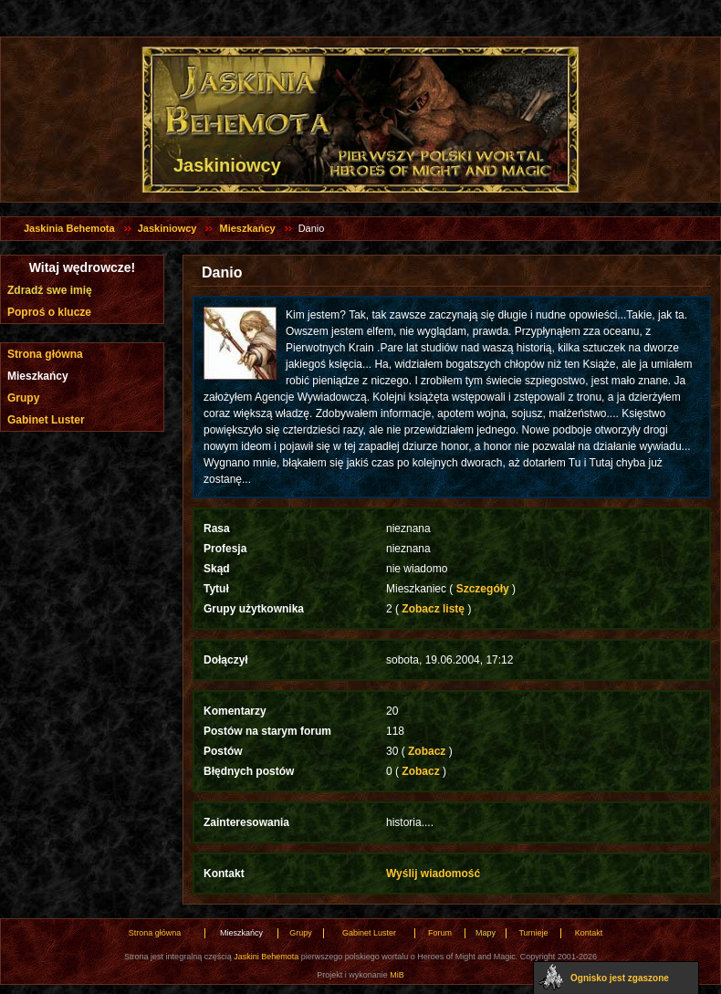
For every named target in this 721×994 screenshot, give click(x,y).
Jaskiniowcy (167, 228)
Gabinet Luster (46, 419)
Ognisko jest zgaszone (619, 978)
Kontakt (589, 932)
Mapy (485, 932)
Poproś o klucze (49, 312)
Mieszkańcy (247, 228)
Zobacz (427, 751)
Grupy (23, 398)
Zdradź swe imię (49, 290)
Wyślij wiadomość (433, 873)
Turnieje (533, 932)
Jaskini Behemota (266, 956)
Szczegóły (482, 588)
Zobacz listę (433, 608)
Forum (440, 932)
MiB (397, 974)
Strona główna (45, 354)
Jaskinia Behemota (69, 228)
